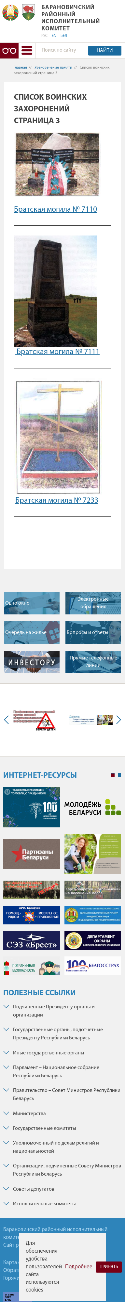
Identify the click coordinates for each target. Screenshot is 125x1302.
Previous (8, 720)
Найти (105, 50)
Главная (20, 68)
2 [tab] (119, 775)
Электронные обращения (93, 603)
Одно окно (17, 603)
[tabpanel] (62, 884)
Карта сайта (17, 1262)
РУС (44, 36)
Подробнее (78, 1267)
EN (54, 36)
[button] (27, 51)
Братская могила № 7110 (55, 210)
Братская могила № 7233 (56, 501)
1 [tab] (113, 775)
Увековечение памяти (53, 68)
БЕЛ (64, 36)
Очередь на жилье (26, 632)
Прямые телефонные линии (93, 662)
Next (117, 720)
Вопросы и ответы (87, 632)
